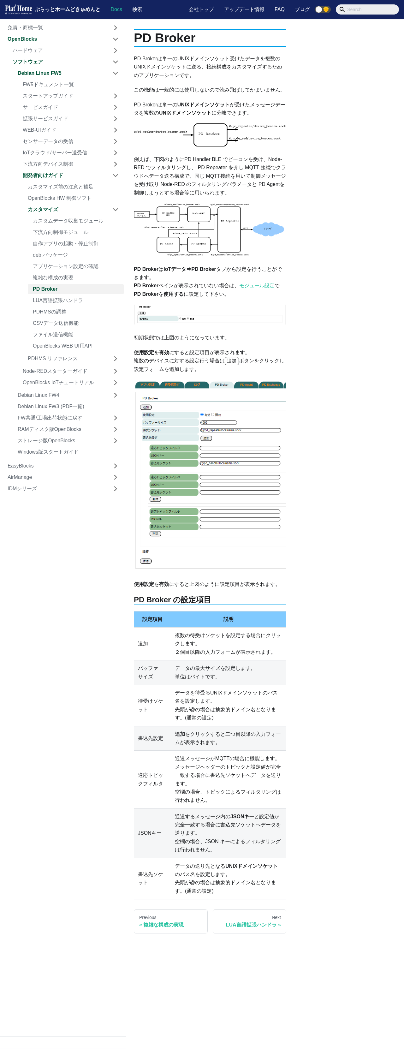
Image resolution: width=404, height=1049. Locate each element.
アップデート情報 (244, 9)
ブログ (302, 9)
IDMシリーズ (22, 488)
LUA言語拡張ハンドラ (58, 300)
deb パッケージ (50, 255)
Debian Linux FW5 (40, 73)
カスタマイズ (43, 209)
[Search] (367, 9)
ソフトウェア (28, 61)
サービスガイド (40, 107)
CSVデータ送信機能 (56, 323)
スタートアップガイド (48, 95)
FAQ (280, 9)
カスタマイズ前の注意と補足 (60, 186)
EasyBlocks (21, 465)
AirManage (20, 477)
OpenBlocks (22, 39)
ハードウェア (28, 50)
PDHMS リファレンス (53, 358)
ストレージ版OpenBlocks (46, 440)
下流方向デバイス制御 (48, 164)
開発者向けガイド (43, 175)
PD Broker (45, 289)
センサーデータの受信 (48, 141)
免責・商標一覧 (25, 27)
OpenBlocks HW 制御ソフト (60, 198)
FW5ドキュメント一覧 (48, 84)
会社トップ (201, 9)
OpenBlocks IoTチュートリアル (58, 382)
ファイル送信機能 (53, 334)
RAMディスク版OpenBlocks (49, 429)
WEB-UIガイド (39, 130)
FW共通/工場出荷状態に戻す (50, 417)
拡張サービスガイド (45, 118)
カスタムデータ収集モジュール (68, 221)
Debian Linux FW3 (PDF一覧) (51, 406)
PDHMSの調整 (49, 311)
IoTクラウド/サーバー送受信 (55, 152)
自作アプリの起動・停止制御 (65, 243)
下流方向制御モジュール (60, 232)
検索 (137, 9)
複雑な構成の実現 (53, 277)
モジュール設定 (257, 285)
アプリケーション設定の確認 (65, 266)
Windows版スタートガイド (48, 452)
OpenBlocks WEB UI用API (62, 346)
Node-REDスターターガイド (55, 371)
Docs (116, 9)
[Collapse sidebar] (63, 1042)
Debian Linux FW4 (38, 395)
